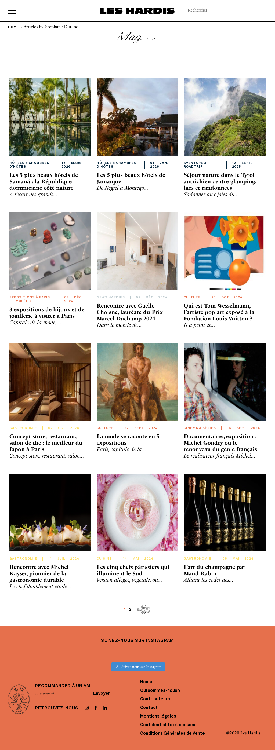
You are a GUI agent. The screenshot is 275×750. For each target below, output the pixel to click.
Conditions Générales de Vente (172, 733)
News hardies (111, 297)
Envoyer (101, 693)
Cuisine (104, 559)
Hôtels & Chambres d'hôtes (29, 165)
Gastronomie (23, 428)
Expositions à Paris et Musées (29, 299)
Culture (192, 297)
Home (146, 682)
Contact (149, 708)
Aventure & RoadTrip (195, 165)
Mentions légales (158, 716)
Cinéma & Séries (200, 428)
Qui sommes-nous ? (160, 691)
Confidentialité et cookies (167, 725)
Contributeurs (155, 699)
